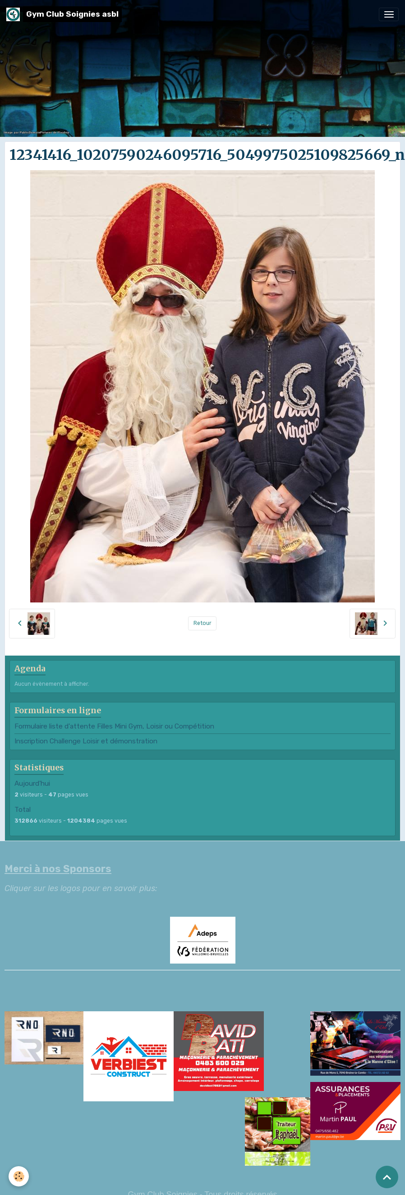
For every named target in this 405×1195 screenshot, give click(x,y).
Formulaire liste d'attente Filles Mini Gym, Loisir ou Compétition (114, 726)
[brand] (64, 14)
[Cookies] (19, 1176)
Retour (202, 623)
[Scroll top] (387, 1177)
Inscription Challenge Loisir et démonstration (85, 741)
